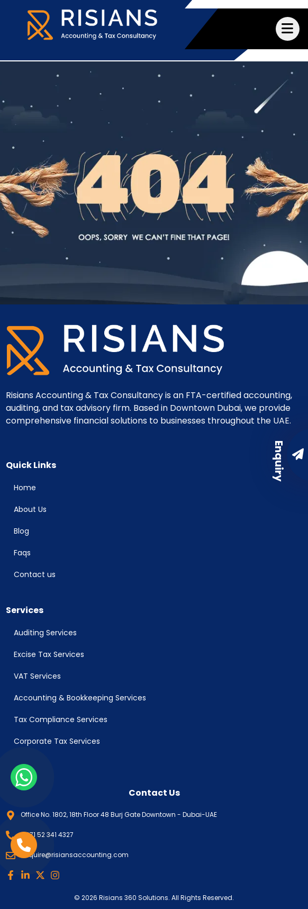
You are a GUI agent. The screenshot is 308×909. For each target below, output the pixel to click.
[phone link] (24, 845)
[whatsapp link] (24, 777)
